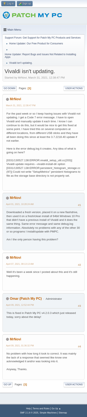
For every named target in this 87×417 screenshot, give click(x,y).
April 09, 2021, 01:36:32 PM (20, 345)
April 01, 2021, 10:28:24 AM (20, 204)
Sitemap (63, 412)
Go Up (7, 384)
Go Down (9, 88)
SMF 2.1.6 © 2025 (29, 412)
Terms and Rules (41, 408)
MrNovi (15, 99)
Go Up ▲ (56, 408)
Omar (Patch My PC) (26, 298)
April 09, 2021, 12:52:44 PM (20, 305)
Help (28, 408)
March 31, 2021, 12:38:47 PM (21, 105)
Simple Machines (48, 412)
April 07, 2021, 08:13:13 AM (20, 264)
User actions (74, 88)
